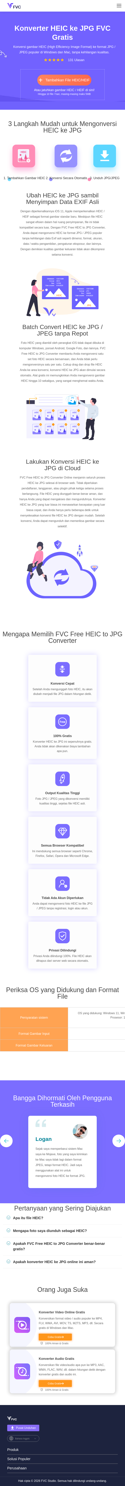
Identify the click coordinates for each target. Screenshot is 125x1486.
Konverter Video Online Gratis (62, 1312)
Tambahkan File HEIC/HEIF (64, 80)
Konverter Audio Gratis (56, 1359)
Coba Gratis (54, 1337)
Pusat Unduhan (23, 1428)
